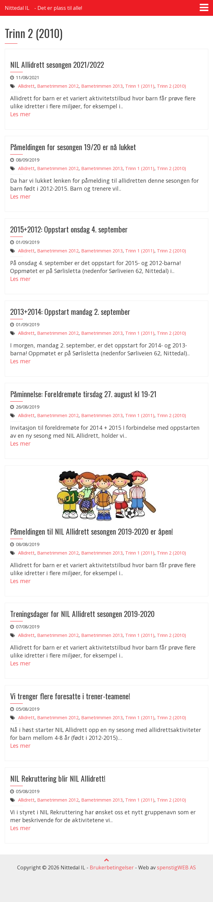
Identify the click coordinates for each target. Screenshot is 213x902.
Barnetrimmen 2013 (102, 86)
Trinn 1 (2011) (139, 86)
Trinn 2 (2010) (171, 86)
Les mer (20, 114)
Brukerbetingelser (112, 867)
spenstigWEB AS (176, 867)
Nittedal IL (17, 7)
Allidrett (26, 86)
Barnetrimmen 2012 (58, 86)
